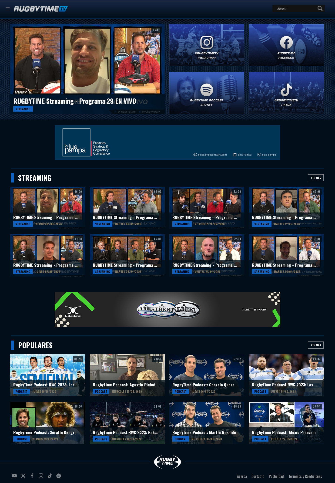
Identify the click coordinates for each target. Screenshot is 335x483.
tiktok (50, 477)
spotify (59, 477)
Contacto (257, 476)
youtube (15, 477)
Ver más (316, 178)
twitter (24, 477)
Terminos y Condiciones (305, 476)
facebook (33, 477)
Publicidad (276, 476)
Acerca (242, 476)
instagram (42, 477)
